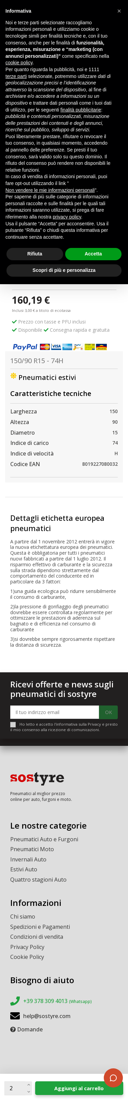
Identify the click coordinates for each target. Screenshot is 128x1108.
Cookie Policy (27, 957)
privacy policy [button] (67, 217)
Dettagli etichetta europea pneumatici (57, 523)
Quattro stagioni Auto (38, 879)
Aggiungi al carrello (79, 1088)
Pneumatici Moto (32, 849)
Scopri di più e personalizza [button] (63, 270)
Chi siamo (22, 916)
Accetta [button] (93, 253)
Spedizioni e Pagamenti (40, 927)
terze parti (16, 76)
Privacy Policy (27, 947)
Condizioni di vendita (36, 936)
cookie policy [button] (18, 62)
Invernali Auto (28, 859)
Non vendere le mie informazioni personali (50, 190)
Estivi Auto (23, 869)
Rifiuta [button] (34, 253)
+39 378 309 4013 (57, 1001)
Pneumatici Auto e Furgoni (44, 839)
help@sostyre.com (47, 1016)
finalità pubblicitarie (80, 110)
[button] (119, 10)
